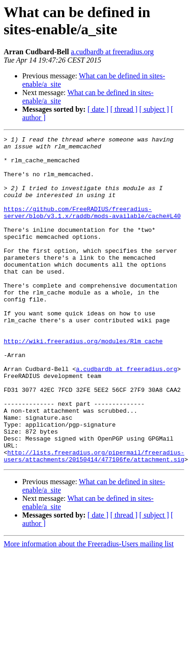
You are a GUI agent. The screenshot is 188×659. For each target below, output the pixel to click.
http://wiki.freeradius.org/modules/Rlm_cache (83, 382)
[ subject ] (154, 109)
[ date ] (98, 109)
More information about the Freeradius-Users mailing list (89, 609)
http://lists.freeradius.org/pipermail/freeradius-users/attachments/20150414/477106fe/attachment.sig (94, 520)
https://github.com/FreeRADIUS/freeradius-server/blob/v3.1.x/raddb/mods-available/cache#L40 (92, 228)
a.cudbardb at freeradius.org (112, 52)
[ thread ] (124, 109)
